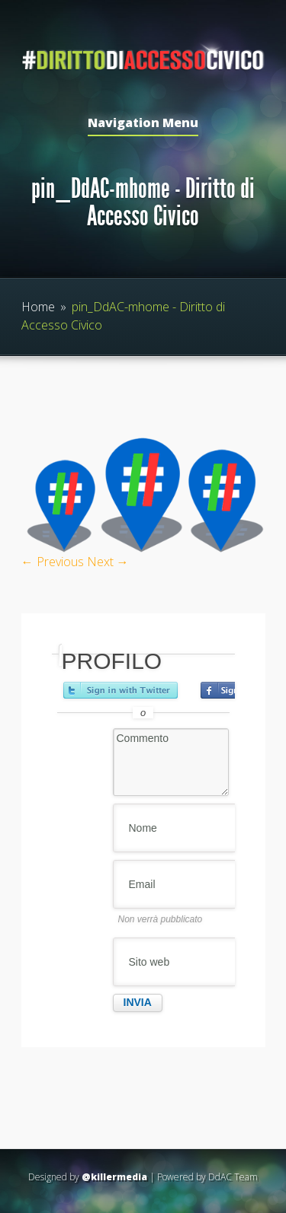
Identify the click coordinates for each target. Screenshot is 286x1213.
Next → (108, 561)
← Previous (52, 561)
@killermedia (114, 1176)
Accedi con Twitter (120, 690)
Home (38, 306)
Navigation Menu (143, 123)
